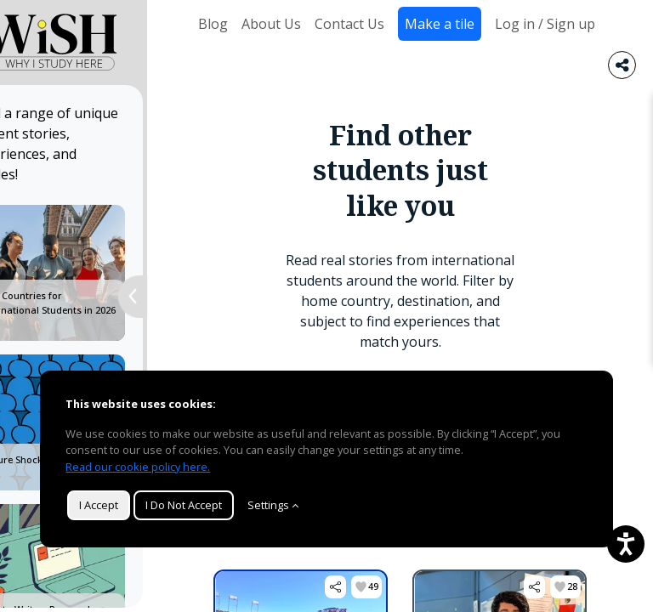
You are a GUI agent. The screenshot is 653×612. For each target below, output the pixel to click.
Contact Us (349, 23)
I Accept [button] (98, 505)
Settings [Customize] (272, 505)
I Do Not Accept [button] (183, 505)
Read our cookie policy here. (137, 466)
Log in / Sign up (545, 23)
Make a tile (439, 23)
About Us (271, 23)
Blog (213, 23)
